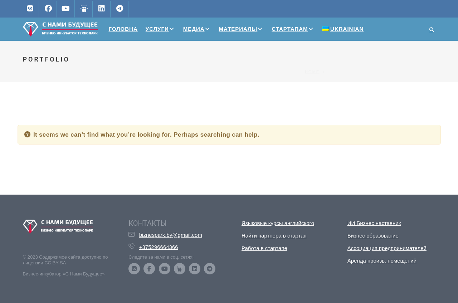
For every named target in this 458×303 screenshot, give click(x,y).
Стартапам (290, 29)
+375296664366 (158, 247)
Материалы (238, 29)
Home (312, 60)
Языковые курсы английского (278, 223)
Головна (123, 29)
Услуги (157, 29)
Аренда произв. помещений (381, 261)
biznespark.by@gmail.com (170, 235)
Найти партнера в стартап (274, 236)
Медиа (194, 29)
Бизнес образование (373, 236)
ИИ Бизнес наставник (374, 223)
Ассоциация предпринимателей (387, 248)
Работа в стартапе (264, 248)
